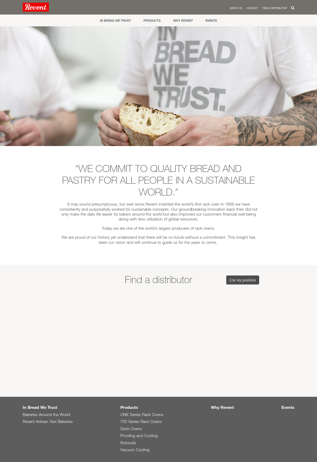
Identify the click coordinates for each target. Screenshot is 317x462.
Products (152, 20)
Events (211, 20)
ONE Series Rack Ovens (141, 414)
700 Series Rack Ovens (141, 421)
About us (236, 8)
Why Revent (183, 20)
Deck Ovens (131, 428)
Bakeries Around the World (46, 414)
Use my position (243, 280)
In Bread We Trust (115, 20)
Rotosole (128, 442)
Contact (252, 8)
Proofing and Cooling (139, 435)
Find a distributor (274, 8)
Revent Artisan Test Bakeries (48, 421)
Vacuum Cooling (134, 449)
